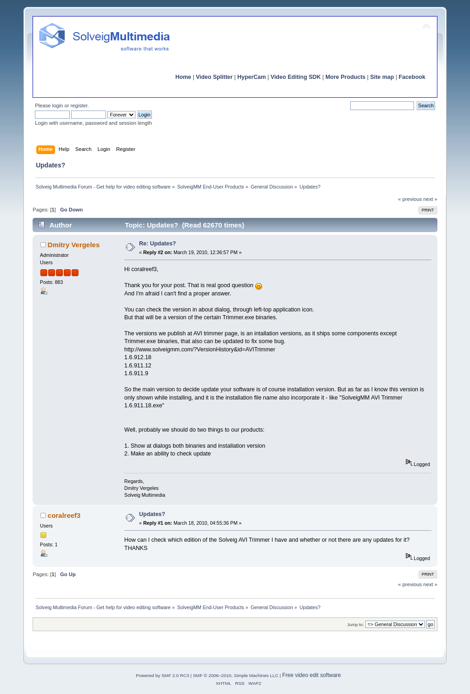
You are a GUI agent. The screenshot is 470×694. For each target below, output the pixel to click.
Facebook (412, 77)
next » (430, 199)
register (79, 105)
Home (183, 77)
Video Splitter (214, 77)
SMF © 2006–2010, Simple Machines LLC (235, 675)
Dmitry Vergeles (74, 245)
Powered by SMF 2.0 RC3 (162, 675)
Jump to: (355, 624)
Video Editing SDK (296, 77)
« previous (410, 199)
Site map (382, 77)
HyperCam (251, 77)
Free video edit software (311, 675)
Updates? (152, 514)
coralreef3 (64, 515)
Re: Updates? (157, 243)
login (57, 105)
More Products (345, 77)
